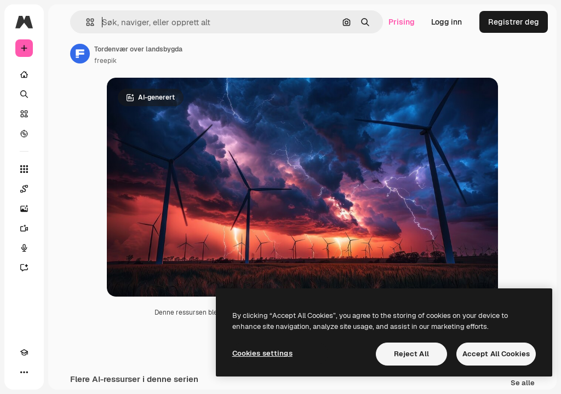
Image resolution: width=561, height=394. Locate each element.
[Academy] (24, 352)
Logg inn (446, 22)
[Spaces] (24, 189)
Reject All (411, 353)
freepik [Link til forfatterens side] (105, 60)
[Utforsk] (24, 133)
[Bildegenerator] (24, 208)
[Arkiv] (24, 114)
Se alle (523, 383)
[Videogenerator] (24, 228)
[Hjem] (24, 74)
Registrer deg (513, 22)
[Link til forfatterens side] (80, 53)
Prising (401, 22)
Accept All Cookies (496, 353)
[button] (86, 22)
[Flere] (24, 372)
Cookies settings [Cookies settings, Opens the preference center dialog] (262, 353)
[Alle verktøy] (24, 169)
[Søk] (24, 94)
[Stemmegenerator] (24, 248)
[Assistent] (24, 267)
